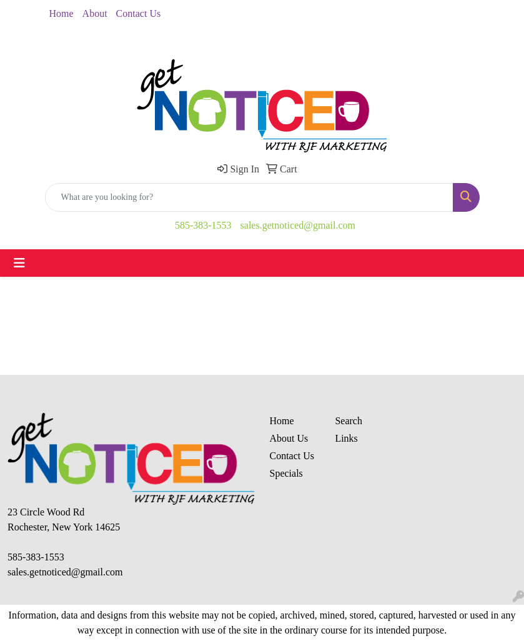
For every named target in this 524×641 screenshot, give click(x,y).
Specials (286, 473)
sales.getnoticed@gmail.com (297, 225)
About (94, 13)
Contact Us (138, 13)
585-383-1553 (203, 225)
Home (61, 13)
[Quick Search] (249, 197)
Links (346, 438)
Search (348, 420)
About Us (289, 438)
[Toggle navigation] (19, 263)
